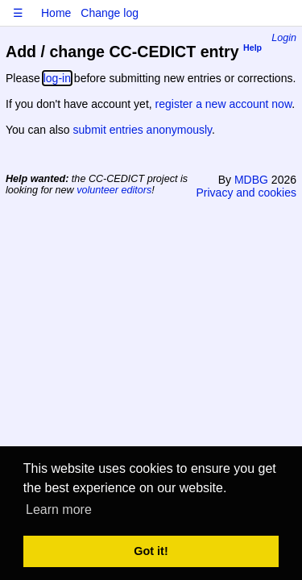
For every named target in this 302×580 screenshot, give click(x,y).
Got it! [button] (151, 551)
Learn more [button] (59, 509)
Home (56, 12)
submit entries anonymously (142, 129)
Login (283, 38)
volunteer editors (114, 190)
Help (252, 48)
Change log (110, 12)
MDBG (251, 179)
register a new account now (223, 103)
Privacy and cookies (246, 192)
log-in (57, 78)
